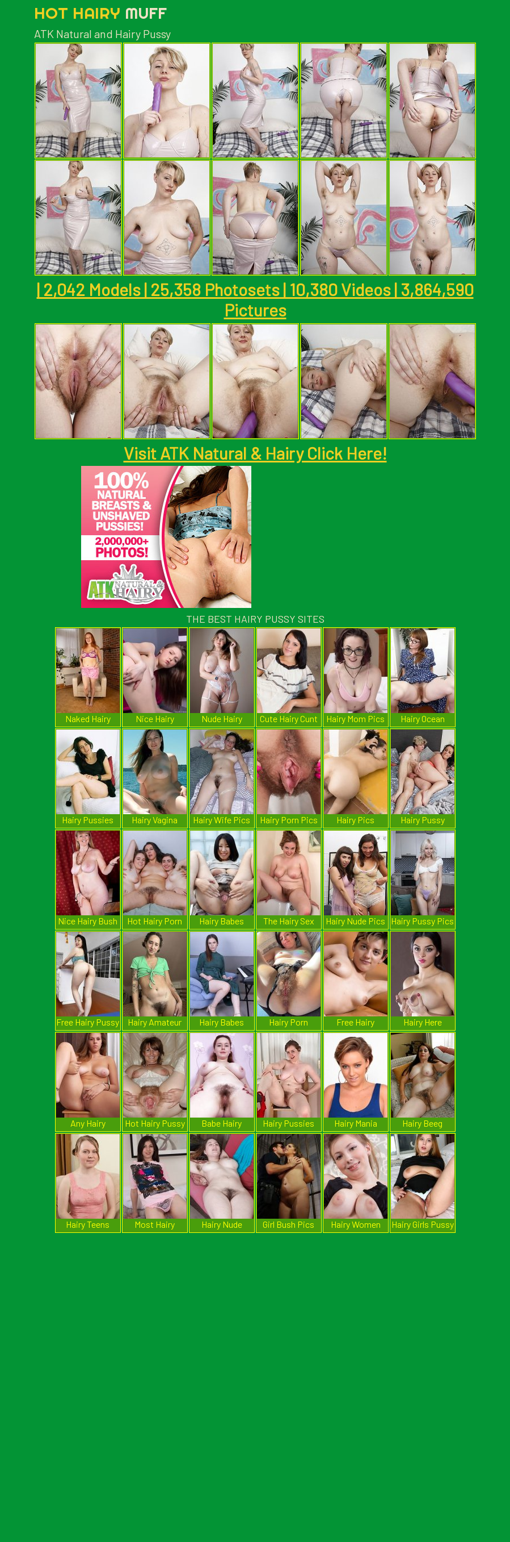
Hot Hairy (100, 13)
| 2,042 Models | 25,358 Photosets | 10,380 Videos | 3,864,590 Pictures (255, 299)
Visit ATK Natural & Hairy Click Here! (255, 453)
